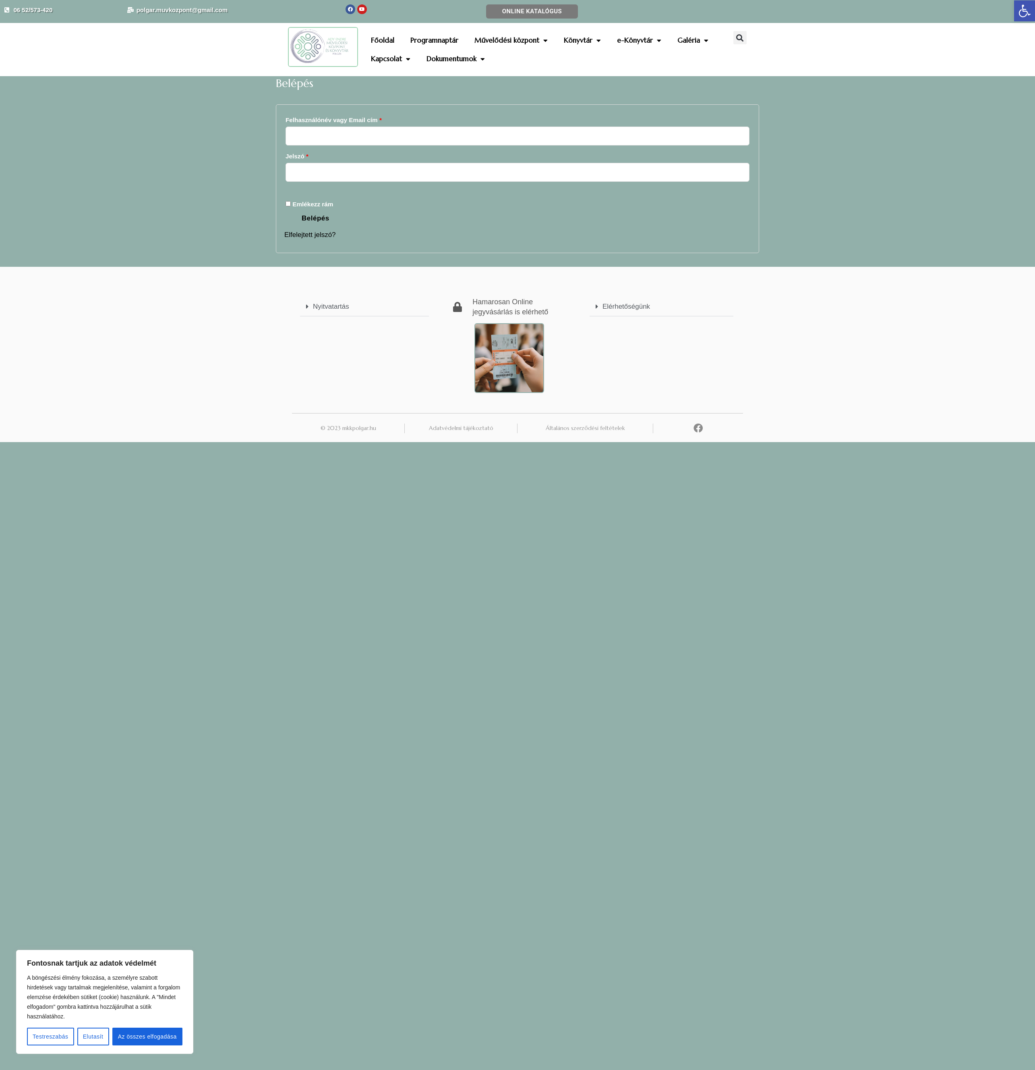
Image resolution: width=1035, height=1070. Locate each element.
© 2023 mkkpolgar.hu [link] (348, 428)
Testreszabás (50, 1036)
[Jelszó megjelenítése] (302, 189)
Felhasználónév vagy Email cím (346, 118)
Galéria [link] (692, 40)
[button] (740, 37)
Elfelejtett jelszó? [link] (310, 235)
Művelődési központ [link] (511, 40)
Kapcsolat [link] (390, 59)
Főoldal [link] (382, 40)
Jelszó (310, 155)
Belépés (315, 218)
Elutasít (93, 1036)
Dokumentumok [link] (455, 59)
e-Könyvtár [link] (639, 40)
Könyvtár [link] (582, 40)
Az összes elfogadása (147, 1036)
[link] (1024, 10)
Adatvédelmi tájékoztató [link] (461, 428)
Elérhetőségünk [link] (626, 306)
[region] (104, 1002)
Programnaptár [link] (434, 40)
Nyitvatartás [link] (331, 306)
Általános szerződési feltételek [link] (585, 428)
